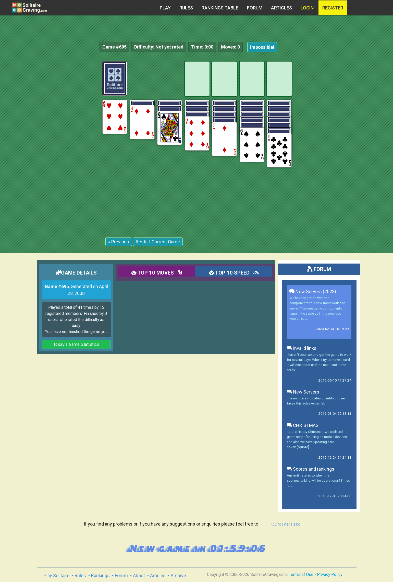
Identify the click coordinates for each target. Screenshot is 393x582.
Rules (186, 7)
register (332, 7)
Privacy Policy (329, 574)
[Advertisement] (354, 138)
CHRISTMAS (302, 425)
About (139, 575)
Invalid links (301, 348)
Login (307, 7)
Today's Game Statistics (76, 344)
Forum (254, 7)
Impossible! (262, 47)
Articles (281, 7)
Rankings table (220, 7)
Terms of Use (301, 574)
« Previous (118, 241)
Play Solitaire (56, 575)
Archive (178, 575)
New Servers (303, 392)
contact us (285, 524)
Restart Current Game (158, 241)
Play (165, 7)
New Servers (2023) (312, 291)
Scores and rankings (310, 469)
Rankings (100, 575)
